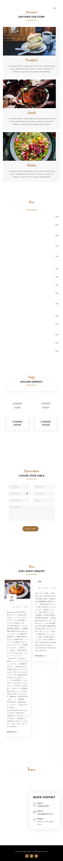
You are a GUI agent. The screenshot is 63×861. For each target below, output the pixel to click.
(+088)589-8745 (43, 806)
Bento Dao (15, 8)
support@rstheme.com (45, 814)
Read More (12, 732)
